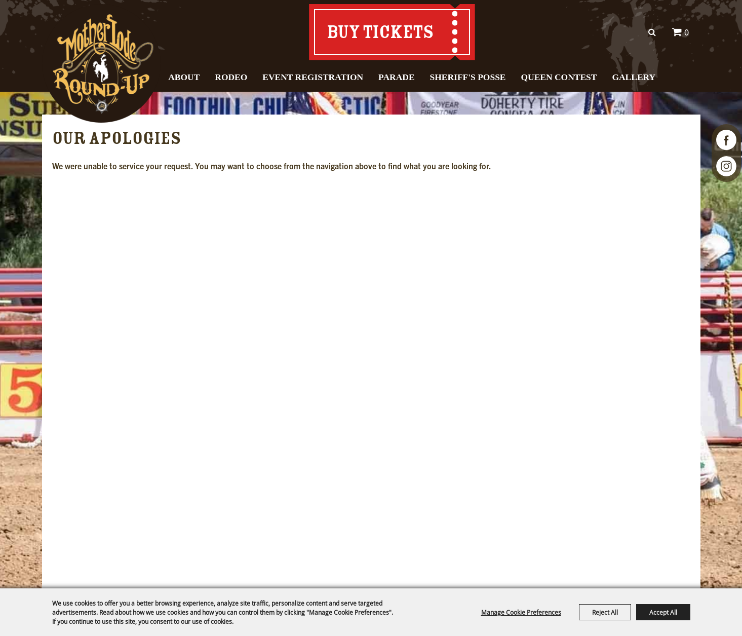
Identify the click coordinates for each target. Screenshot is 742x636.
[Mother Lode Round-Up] (101, 63)
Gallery (633, 77)
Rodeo (231, 77)
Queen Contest (559, 77)
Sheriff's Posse (468, 77)
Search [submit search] (652, 32)
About (184, 77)
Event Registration (312, 77)
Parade (396, 77)
